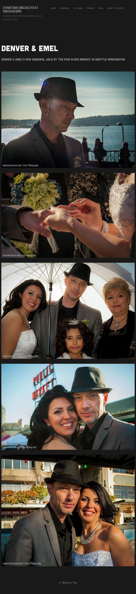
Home (53, 8)
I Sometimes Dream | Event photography (20, 10)
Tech (100, 8)
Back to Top (68, 582)
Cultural (78, 8)
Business (64, 8)
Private (90, 8)
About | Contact (116, 8)
